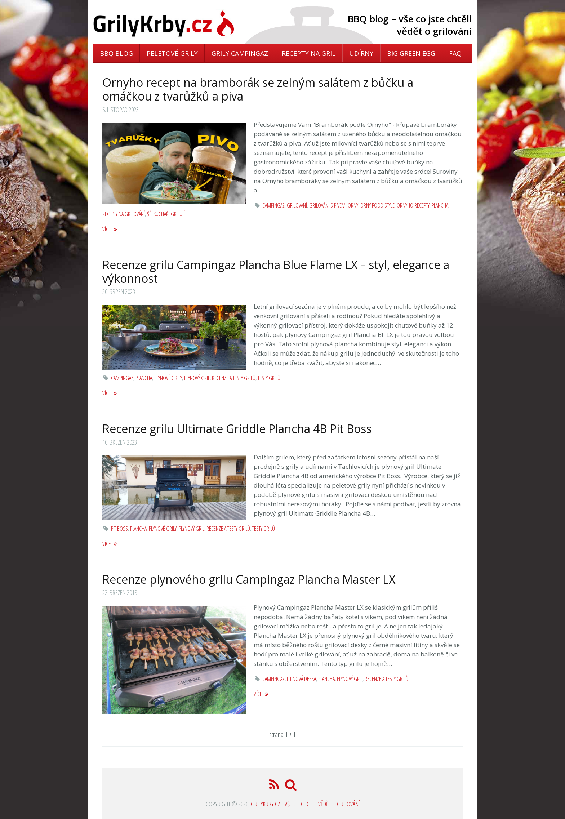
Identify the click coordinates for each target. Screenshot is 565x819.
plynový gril (197, 378)
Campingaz (273, 205)
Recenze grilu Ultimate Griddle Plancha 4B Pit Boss (237, 428)
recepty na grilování (123, 214)
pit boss (119, 529)
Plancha (440, 205)
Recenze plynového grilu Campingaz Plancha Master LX (248, 579)
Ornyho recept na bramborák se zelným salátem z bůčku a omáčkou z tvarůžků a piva (257, 89)
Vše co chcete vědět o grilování (322, 804)
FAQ (455, 53)
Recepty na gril (308, 53)
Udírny (361, 53)
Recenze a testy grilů (233, 378)
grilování (297, 205)
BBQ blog (116, 53)
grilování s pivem (327, 205)
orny (353, 205)
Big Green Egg (411, 53)
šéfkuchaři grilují (165, 214)
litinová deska (301, 679)
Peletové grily (172, 53)
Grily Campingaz (240, 53)
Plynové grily (168, 378)
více (109, 229)
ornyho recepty (413, 205)
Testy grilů (269, 378)
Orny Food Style (377, 205)
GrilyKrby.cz (265, 804)
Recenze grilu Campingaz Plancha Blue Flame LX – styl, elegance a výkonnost (275, 271)
